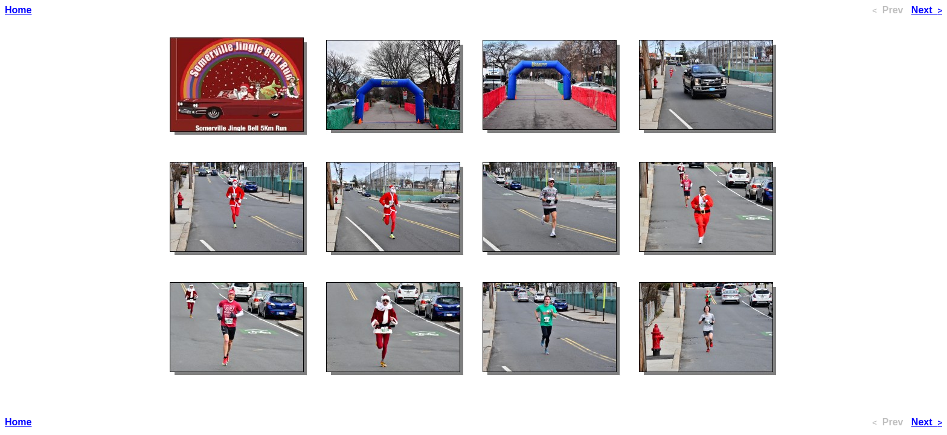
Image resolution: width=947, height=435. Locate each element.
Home (18, 10)
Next (926, 10)
